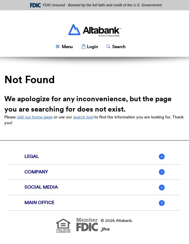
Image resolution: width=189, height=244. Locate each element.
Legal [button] (31, 156)
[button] (89, 47)
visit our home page (34, 117)
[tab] (94, 157)
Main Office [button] (39, 202)
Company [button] (36, 172)
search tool (83, 117)
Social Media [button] (41, 187)
